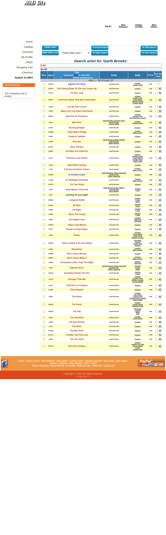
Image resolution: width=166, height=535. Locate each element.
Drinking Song (137, 123)
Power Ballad (138, 300)
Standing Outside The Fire (77, 273)
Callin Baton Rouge (76, 132)
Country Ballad (137, 282)
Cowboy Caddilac (76, 136)
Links (93, 363)
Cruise (137, 348)
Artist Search (100, 47)
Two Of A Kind (77, 339)
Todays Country (139, 26)
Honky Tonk (137, 98)
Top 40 (108, 26)
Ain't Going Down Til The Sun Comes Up (77, 88)
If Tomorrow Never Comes (77, 169)
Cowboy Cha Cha (137, 344)
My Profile (70, 365)
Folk (137, 314)
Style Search (100, 52)
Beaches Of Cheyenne (77, 116)
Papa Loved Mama (77, 225)
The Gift (77, 311)
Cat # (50, 75)
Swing (137, 202)
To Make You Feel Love (77, 335)
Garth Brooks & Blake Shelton (114, 140)
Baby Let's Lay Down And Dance (77, 111)
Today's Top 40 (33, 360)
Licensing (63, 363)
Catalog (53, 363)
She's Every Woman (77, 254)
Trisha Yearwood (114, 176)
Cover (138, 206)
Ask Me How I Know (76, 107)
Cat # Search (149, 52)
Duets (138, 269)
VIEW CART (50, 47)
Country (138, 83)
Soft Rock (137, 221)
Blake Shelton (114, 143)
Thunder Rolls (77, 330)
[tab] (101, 65)
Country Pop (137, 116)
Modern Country (138, 238)
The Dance (77, 296)
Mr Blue (77, 205)
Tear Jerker (138, 295)
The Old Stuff (76, 317)
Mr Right (77, 210)
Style (137, 75)
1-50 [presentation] (43, 65)
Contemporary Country (137, 118)
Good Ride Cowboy (76, 165)
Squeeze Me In (77, 268)
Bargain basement (93, 360)
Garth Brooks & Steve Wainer (114, 188)
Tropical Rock (138, 346)
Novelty (138, 246)
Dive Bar (77, 141)
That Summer (77, 289)
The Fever (77, 304)
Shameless (77, 249)
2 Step (137, 190)
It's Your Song (77, 184)
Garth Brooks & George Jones (114, 121)
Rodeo (77, 235)
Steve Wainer (114, 191)
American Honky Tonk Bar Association (77, 100)
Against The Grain (77, 84)
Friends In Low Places (77, 158)
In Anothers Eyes (76, 174)
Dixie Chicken (77, 147)
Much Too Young (77, 214)
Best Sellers (154, 26)
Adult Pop (137, 219)
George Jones (114, 124)
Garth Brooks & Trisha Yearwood (114, 173)
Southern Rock (137, 306)
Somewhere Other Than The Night (76, 262)
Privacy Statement (40, 365)
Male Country (138, 133)
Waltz (138, 312)
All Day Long (77, 93)
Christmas (137, 240)
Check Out (97, 365)
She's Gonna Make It (77, 258)
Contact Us (109, 365)
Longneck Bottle (77, 200)
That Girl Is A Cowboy (76, 285)
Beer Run (76, 122)
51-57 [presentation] (44, 69)
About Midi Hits (57, 365)
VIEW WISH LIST (50, 52)
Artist (114, 75)
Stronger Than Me (77, 279)
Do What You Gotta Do (77, 151)
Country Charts (76, 360)
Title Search (149, 47)
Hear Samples (75, 363)
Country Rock (138, 85)
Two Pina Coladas (77, 346)
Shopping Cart (83, 365)
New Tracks (109, 360)
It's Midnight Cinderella (77, 180)
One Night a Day (77, 219)
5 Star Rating (138, 100)
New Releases (123, 26)
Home (21, 360)
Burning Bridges (77, 128)
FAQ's (87, 363)
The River (77, 326)
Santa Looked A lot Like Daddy (77, 243)
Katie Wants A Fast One (76, 189)
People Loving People (77, 229)
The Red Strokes (77, 322)
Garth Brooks (114, 122)
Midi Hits (33, 21)
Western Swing (137, 101)
